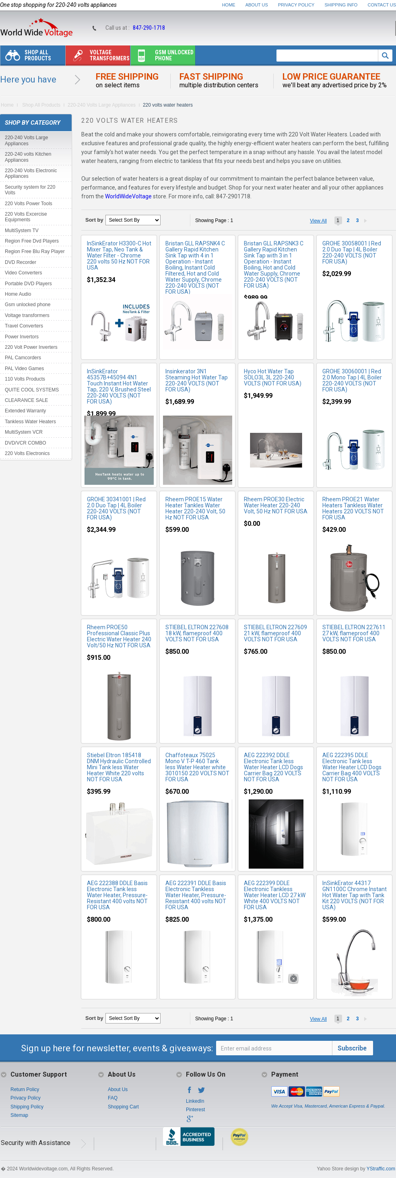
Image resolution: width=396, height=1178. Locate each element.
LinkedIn (195, 1101)
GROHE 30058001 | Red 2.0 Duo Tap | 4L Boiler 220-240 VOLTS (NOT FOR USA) (351, 252)
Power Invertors (22, 337)
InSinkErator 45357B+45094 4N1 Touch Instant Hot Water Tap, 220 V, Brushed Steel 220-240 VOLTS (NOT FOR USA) (119, 386)
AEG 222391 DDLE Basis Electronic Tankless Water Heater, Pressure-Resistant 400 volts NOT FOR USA (195, 895)
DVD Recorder (20, 262)
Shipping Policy (26, 1107)
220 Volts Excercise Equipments (26, 216)
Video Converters (23, 273)
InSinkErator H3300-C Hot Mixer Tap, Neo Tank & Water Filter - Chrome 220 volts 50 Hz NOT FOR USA (119, 255)
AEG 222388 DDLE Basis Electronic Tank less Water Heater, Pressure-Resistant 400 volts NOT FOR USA (117, 895)
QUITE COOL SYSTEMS (32, 390)
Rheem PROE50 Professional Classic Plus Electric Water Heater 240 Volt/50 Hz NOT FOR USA (119, 636)
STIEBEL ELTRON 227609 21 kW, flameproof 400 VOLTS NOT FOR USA (275, 633)
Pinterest (195, 1109)
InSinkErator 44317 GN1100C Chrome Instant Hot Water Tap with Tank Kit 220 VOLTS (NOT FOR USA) (354, 895)
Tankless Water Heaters (30, 421)
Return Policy (24, 1089)
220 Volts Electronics (27, 453)
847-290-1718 (149, 27)
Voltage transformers (98, 57)
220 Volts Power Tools (28, 203)
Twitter (201, 1092)
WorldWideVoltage (128, 196)
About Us (256, 4)
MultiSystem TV (22, 230)
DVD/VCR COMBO (25, 443)
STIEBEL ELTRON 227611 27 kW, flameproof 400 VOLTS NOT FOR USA (354, 633)
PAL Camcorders (23, 357)
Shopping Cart (123, 1107)
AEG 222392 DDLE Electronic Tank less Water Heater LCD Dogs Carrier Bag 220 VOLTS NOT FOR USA (273, 767)
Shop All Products (25, 57)
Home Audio (18, 294)
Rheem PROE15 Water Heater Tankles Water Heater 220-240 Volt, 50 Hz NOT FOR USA (195, 508)
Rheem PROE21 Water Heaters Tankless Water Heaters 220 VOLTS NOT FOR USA (353, 508)
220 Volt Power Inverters (31, 347)
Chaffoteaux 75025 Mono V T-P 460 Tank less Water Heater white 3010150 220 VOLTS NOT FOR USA (197, 767)
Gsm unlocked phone (162, 57)
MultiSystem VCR (24, 432)
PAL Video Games (24, 368)
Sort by (94, 220)
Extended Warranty (25, 411)
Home (228, 4)
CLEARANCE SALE (26, 400)
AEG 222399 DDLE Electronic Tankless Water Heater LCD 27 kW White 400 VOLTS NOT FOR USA (274, 895)
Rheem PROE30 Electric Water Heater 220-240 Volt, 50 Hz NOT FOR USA (275, 505)
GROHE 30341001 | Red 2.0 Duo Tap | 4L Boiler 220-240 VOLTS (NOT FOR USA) (116, 508)
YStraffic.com (381, 1169)
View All (318, 221)
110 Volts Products (25, 379)
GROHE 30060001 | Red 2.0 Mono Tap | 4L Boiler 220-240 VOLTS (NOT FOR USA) (352, 380)
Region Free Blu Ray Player (35, 251)
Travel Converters (24, 326)
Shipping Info (341, 4)
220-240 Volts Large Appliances (102, 105)
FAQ (113, 1098)
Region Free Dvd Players (32, 241)
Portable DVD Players (28, 283)
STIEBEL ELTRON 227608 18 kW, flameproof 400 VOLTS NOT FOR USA (197, 633)
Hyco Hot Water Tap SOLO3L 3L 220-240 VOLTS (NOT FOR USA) (272, 377)
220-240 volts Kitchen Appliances (28, 157)
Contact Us (382, 4)
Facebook (189, 1092)
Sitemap (19, 1115)
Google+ (189, 1121)
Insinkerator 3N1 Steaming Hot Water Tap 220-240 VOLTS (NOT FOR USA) (196, 380)
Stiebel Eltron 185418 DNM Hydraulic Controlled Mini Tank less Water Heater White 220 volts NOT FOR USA (119, 767)
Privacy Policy (296, 4)
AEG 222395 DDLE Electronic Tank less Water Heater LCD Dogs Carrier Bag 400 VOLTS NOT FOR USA (352, 767)
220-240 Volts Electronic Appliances (31, 173)
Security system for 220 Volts (30, 190)
